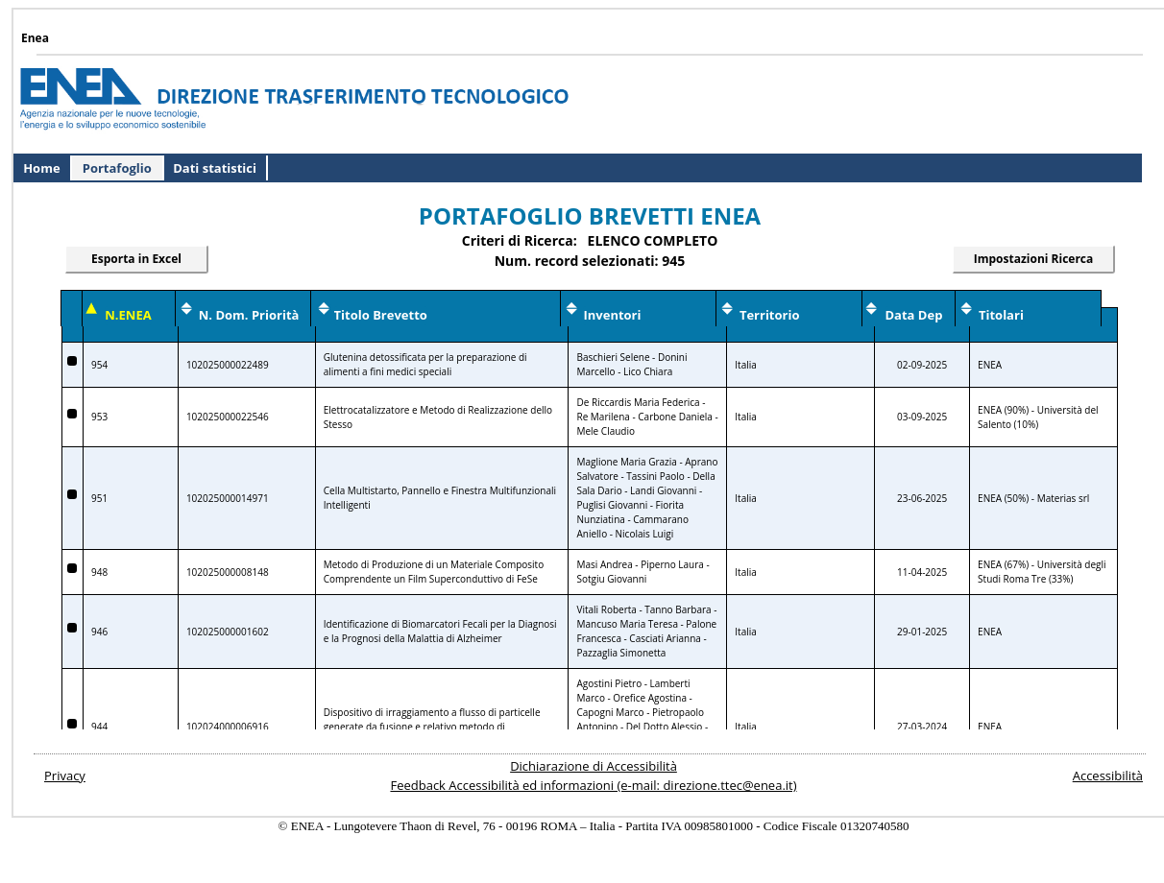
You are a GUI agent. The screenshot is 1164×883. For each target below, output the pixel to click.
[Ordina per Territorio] (770, 315)
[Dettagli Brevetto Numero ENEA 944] (72, 723)
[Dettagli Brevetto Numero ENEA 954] (72, 361)
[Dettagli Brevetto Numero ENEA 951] (72, 494)
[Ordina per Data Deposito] (914, 315)
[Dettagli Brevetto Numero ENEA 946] (72, 627)
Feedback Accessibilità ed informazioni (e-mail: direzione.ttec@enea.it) (593, 785)
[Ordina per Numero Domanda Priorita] (249, 315)
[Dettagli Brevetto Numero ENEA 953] (72, 413)
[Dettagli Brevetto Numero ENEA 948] (72, 568)
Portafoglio (117, 168)
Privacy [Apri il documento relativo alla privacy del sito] (64, 775)
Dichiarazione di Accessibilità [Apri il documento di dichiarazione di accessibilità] (593, 766)
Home (41, 168)
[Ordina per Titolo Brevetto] (380, 315)
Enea (35, 38)
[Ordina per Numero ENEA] (128, 315)
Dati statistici (214, 168)
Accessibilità (1108, 775)
